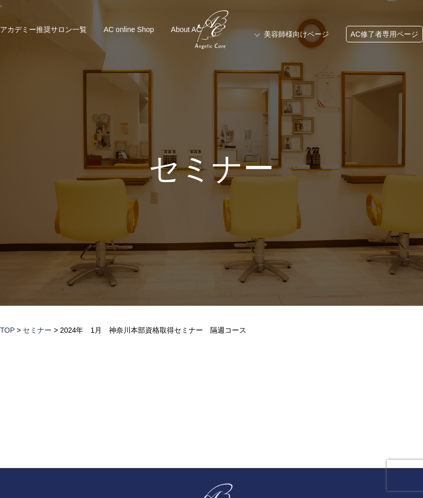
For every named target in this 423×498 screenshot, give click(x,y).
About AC (186, 29)
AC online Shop (129, 29)
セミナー (211, 169)
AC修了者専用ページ (384, 34)
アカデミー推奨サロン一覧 (43, 29)
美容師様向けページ (296, 34)
